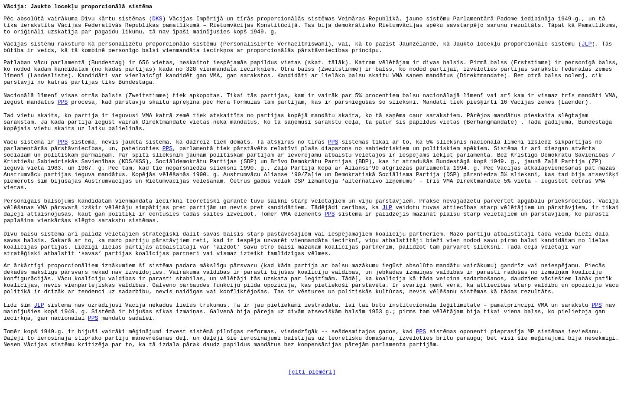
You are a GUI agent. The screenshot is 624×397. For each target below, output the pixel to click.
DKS (157, 19)
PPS (63, 102)
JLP (587, 44)
